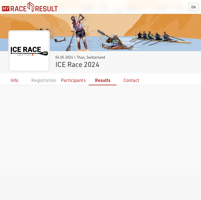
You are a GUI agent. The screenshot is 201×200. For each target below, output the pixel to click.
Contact (131, 80)
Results (102, 80)
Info (14, 80)
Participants (73, 80)
